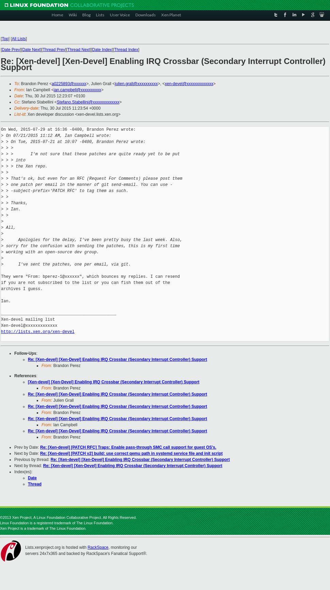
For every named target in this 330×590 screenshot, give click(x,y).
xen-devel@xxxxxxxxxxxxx (189, 83)
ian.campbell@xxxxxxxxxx (77, 89)
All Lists (19, 38)
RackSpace (97, 547)
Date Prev (11, 49)
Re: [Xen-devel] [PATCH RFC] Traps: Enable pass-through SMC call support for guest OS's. (128, 447)
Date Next (31, 49)
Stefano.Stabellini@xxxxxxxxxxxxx (88, 102)
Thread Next (78, 49)
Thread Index (126, 49)
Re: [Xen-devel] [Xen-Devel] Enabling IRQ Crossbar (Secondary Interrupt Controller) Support (117, 359)
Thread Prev (54, 49)
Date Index (102, 49)
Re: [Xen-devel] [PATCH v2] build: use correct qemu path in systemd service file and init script (131, 453)
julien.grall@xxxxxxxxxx (136, 83)
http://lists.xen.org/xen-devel (38, 332)
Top (5, 38)
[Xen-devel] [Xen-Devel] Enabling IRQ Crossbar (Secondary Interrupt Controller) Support (113, 382)
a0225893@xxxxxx (69, 83)
